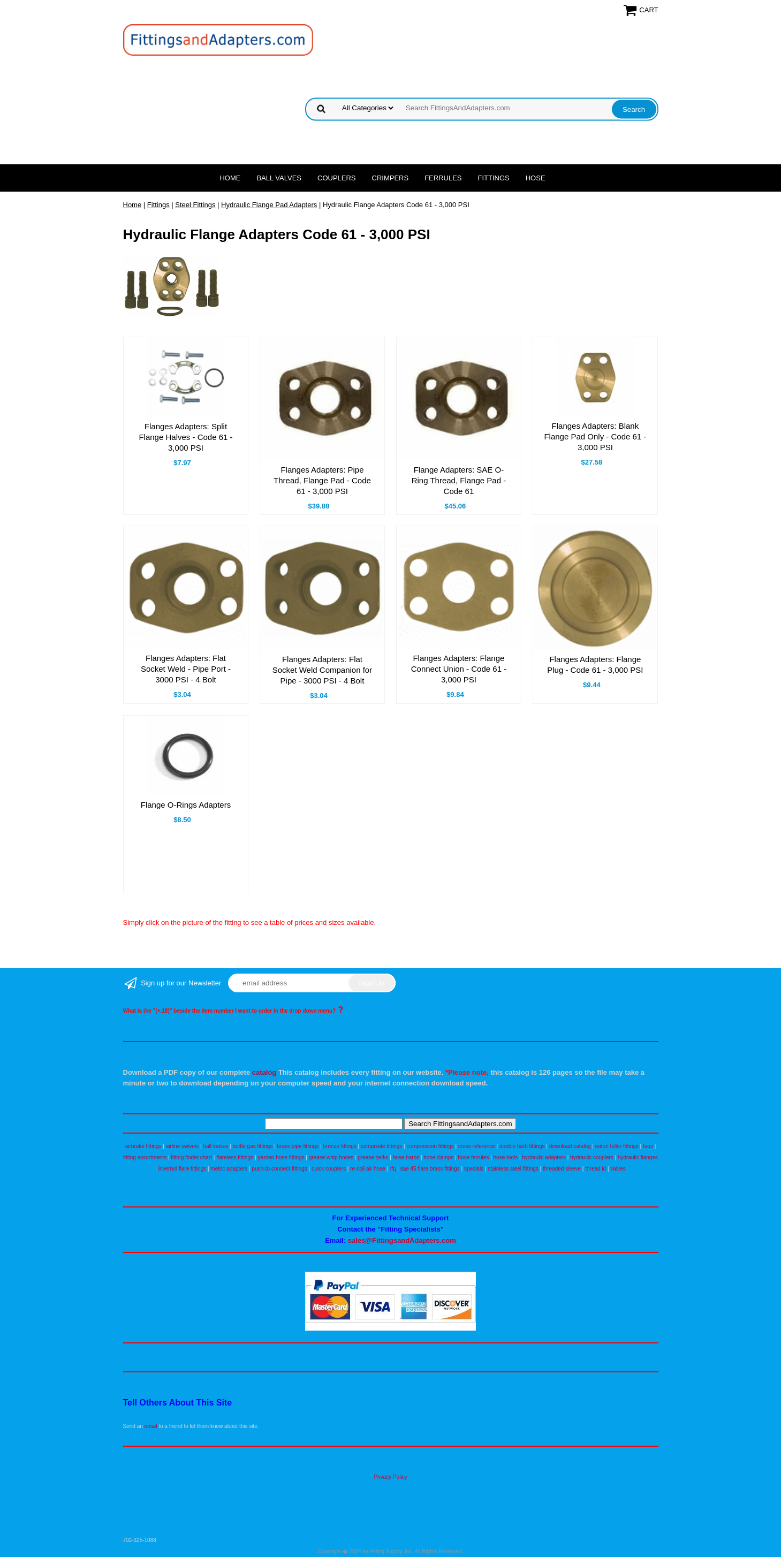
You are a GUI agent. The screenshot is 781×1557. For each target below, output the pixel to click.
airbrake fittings (143, 1146)
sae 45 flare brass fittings (430, 1169)
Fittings (494, 178)
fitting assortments (144, 1157)
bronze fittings (340, 1146)
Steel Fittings (195, 205)
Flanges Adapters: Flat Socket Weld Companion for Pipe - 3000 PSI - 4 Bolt (322, 670)
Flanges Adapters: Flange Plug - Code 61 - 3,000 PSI (595, 664)
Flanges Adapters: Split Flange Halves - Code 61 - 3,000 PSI (185, 437)
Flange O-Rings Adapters (186, 804)
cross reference (476, 1146)
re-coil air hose (367, 1169)
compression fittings (429, 1146)
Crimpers (390, 178)
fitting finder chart (191, 1157)
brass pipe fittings (298, 1146)
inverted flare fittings (182, 1169)
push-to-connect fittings (279, 1169)
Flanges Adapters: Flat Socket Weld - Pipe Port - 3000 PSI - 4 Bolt (186, 669)
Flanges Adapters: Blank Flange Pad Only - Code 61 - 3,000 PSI (595, 436)
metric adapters (228, 1169)
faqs (648, 1146)
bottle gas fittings (252, 1146)
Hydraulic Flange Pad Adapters (269, 205)
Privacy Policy (390, 1477)
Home (229, 178)
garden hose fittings (280, 1157)
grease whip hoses (331, 1157)
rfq (393, 1169)
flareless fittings (234, 1157)
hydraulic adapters (544, 1157)
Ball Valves (278, 178)
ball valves (216, 1146)
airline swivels (182, 1146)
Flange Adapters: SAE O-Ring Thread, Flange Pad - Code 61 (459, 480)
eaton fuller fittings (617, 1146)
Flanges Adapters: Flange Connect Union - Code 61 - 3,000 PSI (458, 669)
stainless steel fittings (513, 1169)
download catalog (570, 1146)
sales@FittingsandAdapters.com (402, 1240)
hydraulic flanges (638, 1157)
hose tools (506, 1157)
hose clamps (438, 1157)
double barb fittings (522, 1146)
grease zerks (373, 1157)
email (151, 1426)
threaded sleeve (562, 1169)
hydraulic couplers (591, 1157)
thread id (595, 1169)
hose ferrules (473, 1157)
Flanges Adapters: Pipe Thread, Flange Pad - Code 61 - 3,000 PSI (322, 480)
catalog (264, 1072)
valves (617, 1169)
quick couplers (329, 1169)
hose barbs (406, 1157)
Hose (535, 178)
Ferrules (442, 178)
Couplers (336, 178)
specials (473, 1169)
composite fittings (381, 1146)
